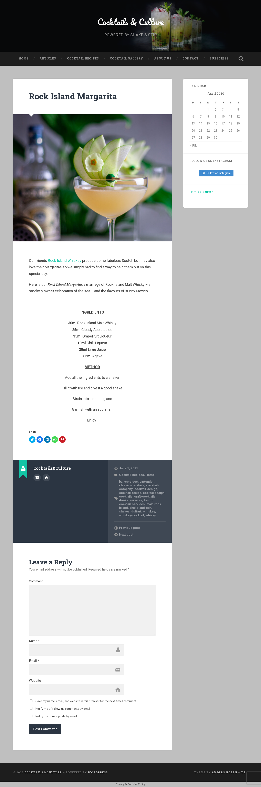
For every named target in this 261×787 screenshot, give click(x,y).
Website (35, 680)
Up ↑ (244, 772)
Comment (36, 581)
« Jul (193, 145)
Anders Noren (224, 772)
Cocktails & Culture (130, 21)
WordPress (98, 772)
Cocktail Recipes (83, 58)
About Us (162, 58)
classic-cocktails (131, 485)
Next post (126, 534)
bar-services (128, 481)
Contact (190, 58)
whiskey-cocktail (131, 515)
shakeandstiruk (130, 511)
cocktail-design (145, 489)
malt (149, 504)
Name (34, 641)
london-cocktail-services (137, 502)
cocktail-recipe (130, 493)
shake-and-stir (140, 508)
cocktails (126, 496)
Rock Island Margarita (73, 96)
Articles (48, 58)
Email (34, 661)
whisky (151, 515)
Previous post (129, 528)
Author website (46, 477)
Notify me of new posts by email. (56, 716)
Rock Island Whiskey (64, 260)
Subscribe (219, 58)
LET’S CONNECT (201, 192)
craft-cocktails (145, 496)
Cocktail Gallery (126, 58)
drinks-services (130, 500)
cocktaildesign (154, 493)
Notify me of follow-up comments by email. (63, 708)
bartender (146, 481)
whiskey (149, 511)
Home (24, 58)
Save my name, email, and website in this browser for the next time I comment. (86, 701)
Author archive (37, 477)
